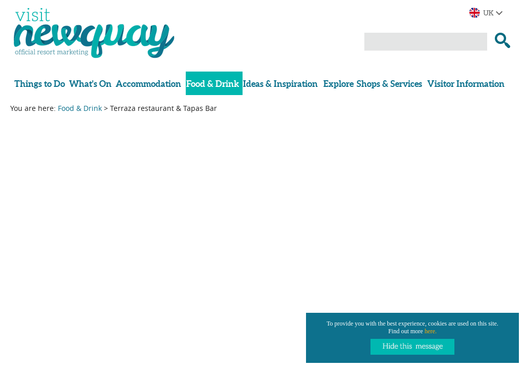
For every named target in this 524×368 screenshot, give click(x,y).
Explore (338, 83)
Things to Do (39, 83)
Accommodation (148, 83)
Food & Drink (212, 83)
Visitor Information (466, 83)
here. (431, 331)
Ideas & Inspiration (280, 83)
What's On (90, 83)
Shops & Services (389, 83)
